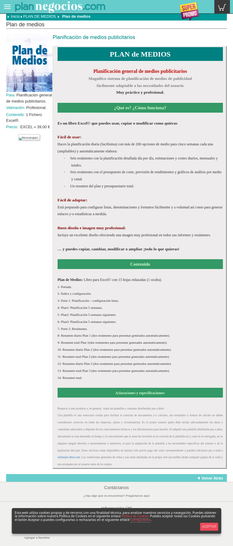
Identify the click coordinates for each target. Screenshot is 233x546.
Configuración (140, 520)
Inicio (14, 16)
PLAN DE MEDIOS (39, 16)
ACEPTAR (209, 526)
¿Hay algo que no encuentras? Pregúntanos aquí (117, 495)
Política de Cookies (135, 516)
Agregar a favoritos (37, 537)
